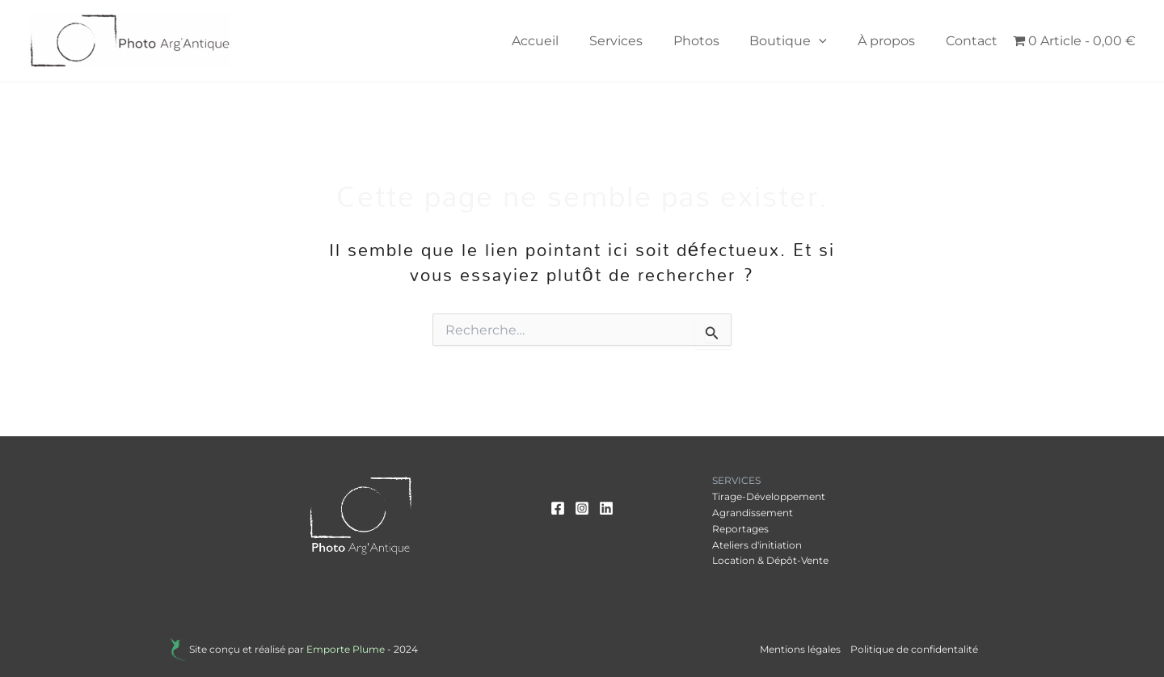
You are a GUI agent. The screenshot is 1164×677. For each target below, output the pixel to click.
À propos (893, 40)
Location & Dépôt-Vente (770, 560)
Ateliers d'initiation (757, 545)
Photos (713, 40)
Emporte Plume (345, 649)
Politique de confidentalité (914, 649)
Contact (974, 40)
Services (637, 40)
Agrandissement (752, 513)
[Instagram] (582, 508)
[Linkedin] (606, 508)
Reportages (740, 529)
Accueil (561, 40)
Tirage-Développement (768, 496)
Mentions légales (800, 649)
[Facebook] (557, 508)
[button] (831, 41)
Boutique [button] (800, 41)
